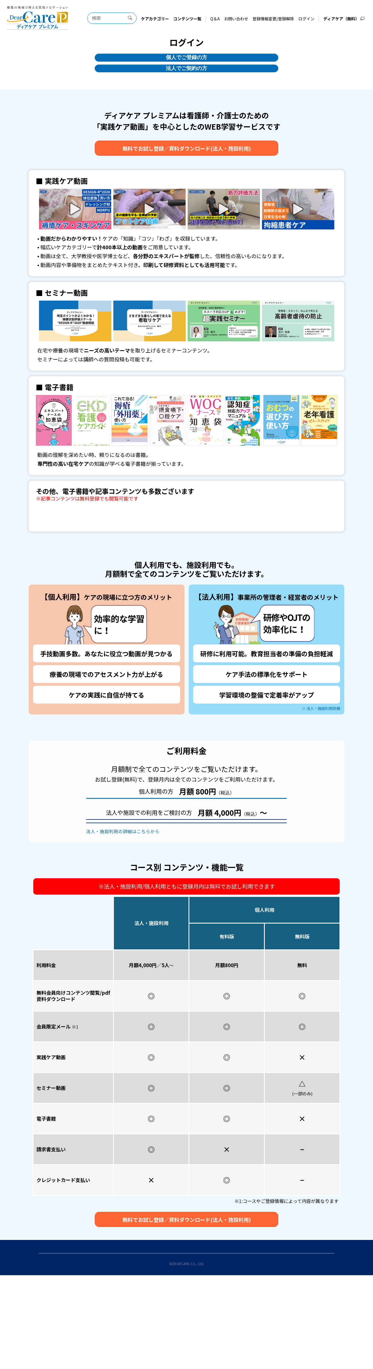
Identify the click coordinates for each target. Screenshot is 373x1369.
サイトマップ (190, 1348)
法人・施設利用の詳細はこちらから (118, 900)
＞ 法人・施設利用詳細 (316, 728)
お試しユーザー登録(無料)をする (186, 828)
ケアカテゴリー (155, 19)
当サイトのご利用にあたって (102, 1340)
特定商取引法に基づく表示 (223, 1340)
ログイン (307, 19)
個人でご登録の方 (187, 62)
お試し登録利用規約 (176, 1340)
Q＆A (215, 19)
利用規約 (146, 1340)
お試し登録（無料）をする (186, 865)
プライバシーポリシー (272, 1340)
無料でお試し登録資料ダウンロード (187, 164)
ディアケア (222, 1348)
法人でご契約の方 (187, 82)
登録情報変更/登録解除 (273, 19)
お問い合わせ (236, 19)
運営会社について (151, 1348)
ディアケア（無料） (342, 19)
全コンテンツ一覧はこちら (186, 536)
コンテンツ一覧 (188, 19)
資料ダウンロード (186, 884)
